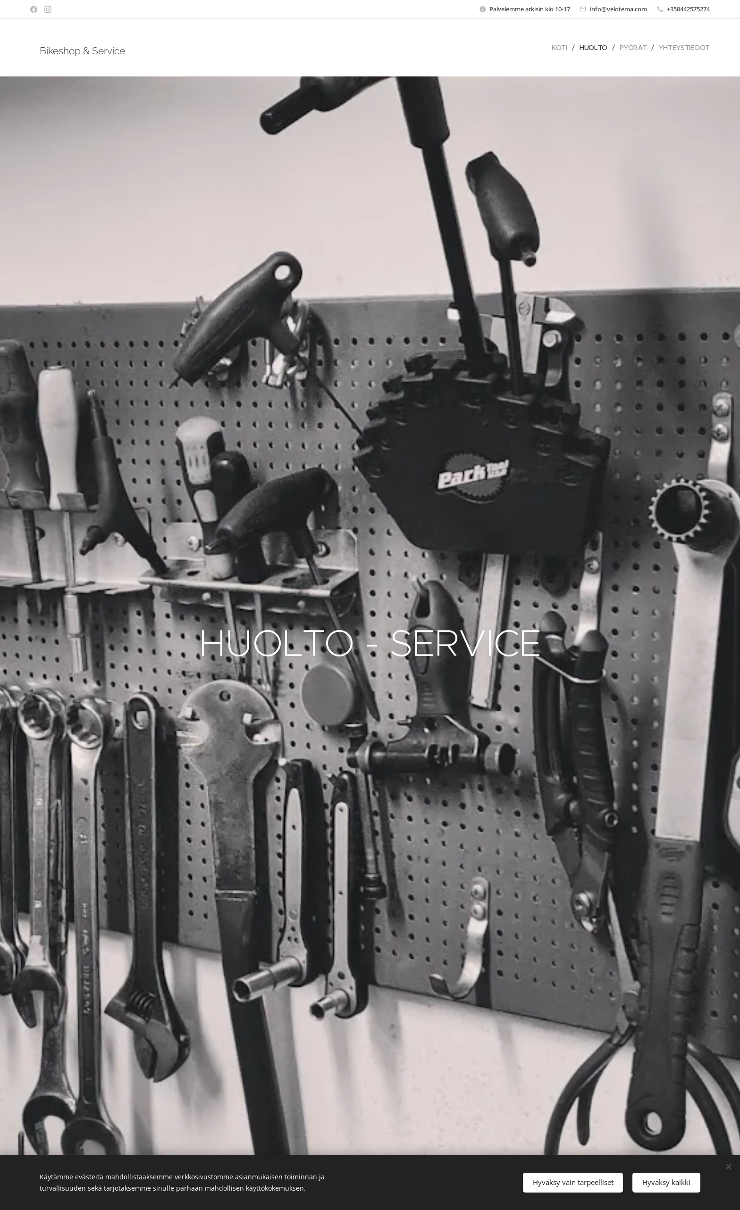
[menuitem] (560, 47)
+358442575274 (688, 9)
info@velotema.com (618, 9)
